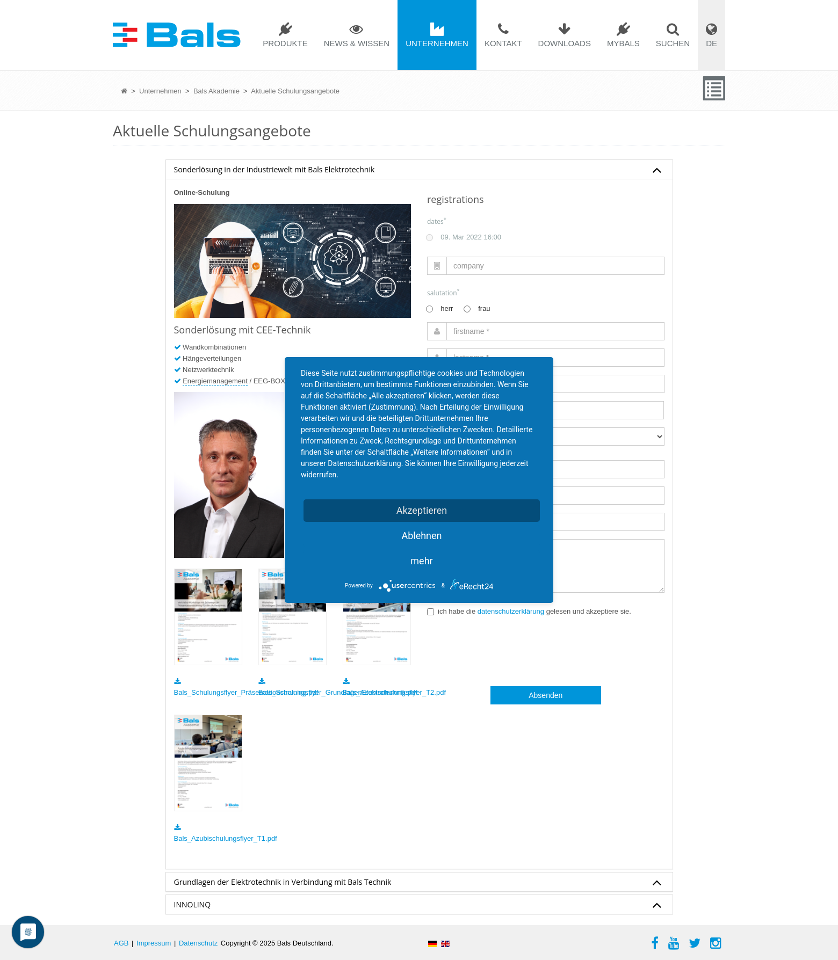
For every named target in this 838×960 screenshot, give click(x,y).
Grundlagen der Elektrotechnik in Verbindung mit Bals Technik (418, 882)
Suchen (673, 43)
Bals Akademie (216, 91)
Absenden (545, 695)
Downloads (564, 43)
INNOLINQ (418, 905)
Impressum (153, 943)
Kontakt (503, 43)
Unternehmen (437, 43)
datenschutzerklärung (511, 611)
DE (711, 43)
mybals (623, 43)
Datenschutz (198, 943)
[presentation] (508, 652)
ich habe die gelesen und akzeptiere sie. (529, 611)
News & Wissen (357, 43)
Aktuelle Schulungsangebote (295, 91)
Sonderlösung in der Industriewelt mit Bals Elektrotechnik (418, 170)
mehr (421, 560)
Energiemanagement (215, 381)
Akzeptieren (421, 510)
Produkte (285, 43)
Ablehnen (421, 535)
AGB (121, 943)
